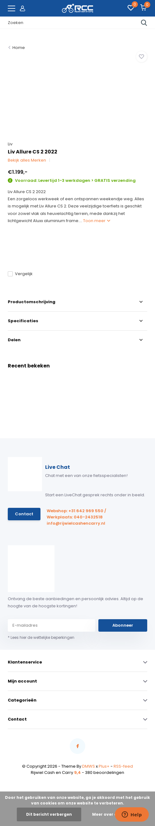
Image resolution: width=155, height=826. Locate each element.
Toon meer (96, 221)
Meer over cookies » (113, 814)
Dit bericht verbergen (49, 814)
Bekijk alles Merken (27, 160)
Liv (10, 144)
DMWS (88, 766)
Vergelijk (20, 274)
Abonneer (122, 625)
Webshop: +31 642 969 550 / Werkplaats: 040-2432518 (76, 514)
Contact (24, 514)
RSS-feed (123, 766)
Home (18, 48)
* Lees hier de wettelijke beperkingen (41, 637)
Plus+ (104, 766)
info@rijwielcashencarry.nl (76, 523)
